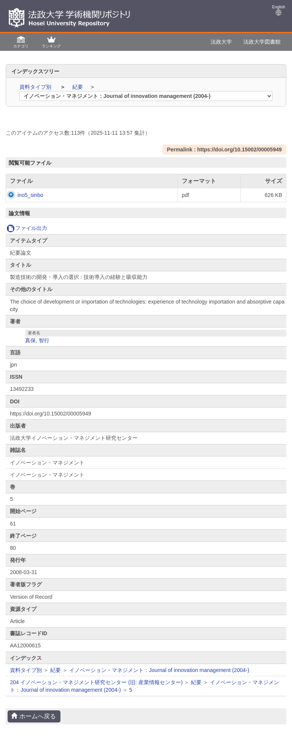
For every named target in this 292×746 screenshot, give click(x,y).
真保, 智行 (37, 340)
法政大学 (221, 42)
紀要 (78, 87)
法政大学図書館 (262, 42)
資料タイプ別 (36, 87)
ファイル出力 (26, 228)
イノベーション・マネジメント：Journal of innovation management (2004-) (159, 670)
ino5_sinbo (23, 195)
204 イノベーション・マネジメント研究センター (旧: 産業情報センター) (96, 682)
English (278, 10)
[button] (21, 41)
